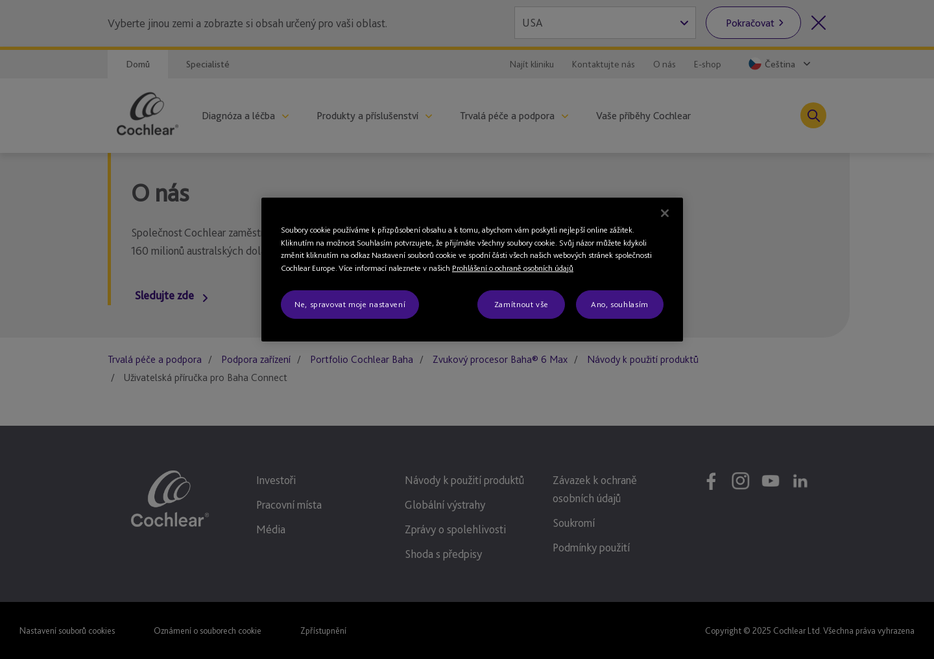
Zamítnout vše (521, 304)
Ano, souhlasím (620, 304)
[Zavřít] (665, 213)
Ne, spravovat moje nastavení (349, 304)
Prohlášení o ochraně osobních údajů (512, 268)
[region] (472, 269)
